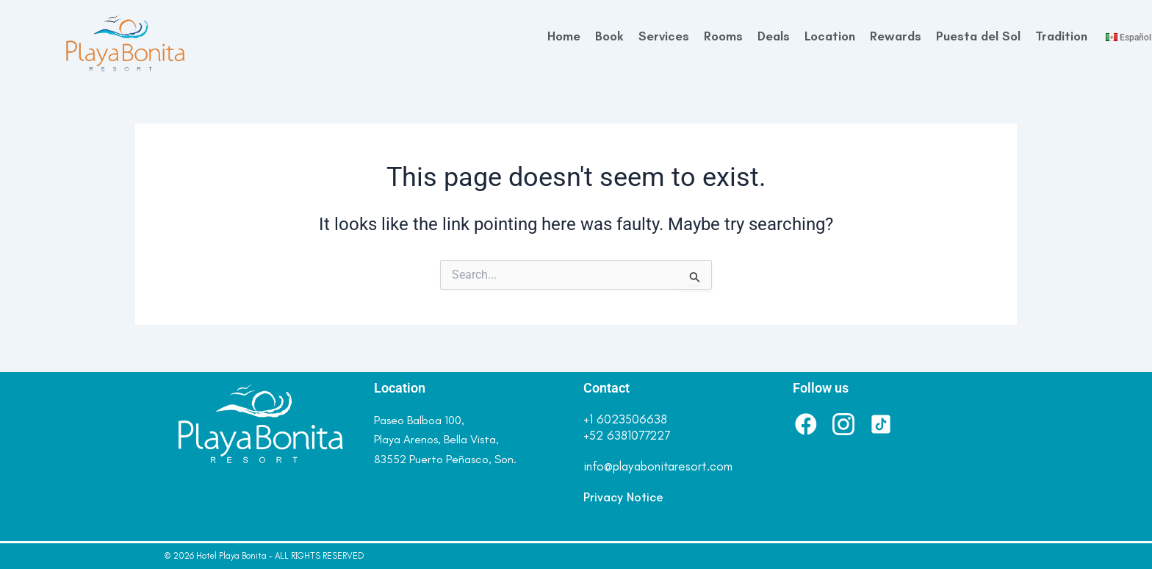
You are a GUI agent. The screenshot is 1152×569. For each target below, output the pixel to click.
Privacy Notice (623, 497)
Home (563, 36)
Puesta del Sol (978, 36)
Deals (773, 36)
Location (829, 36)
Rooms (723, 36)
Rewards (895, 36)
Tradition (1061, 36)
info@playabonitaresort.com (657, 466)
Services (663, 36)
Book (609, 36)
